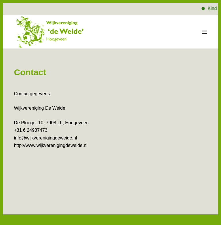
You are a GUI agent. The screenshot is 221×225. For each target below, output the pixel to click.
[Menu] (204, 31)
